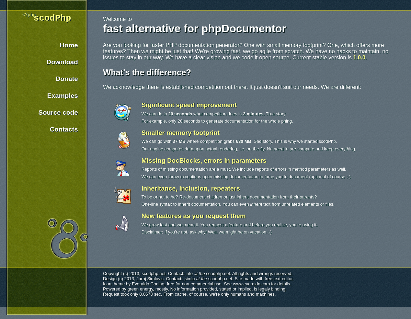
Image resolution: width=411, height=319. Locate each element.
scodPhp (52, 20)
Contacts (64, 132)
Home (69, 48)
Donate (67, 82)
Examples (62, 98)
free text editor (279, 278)
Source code (58, 115)
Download (62, 65)
